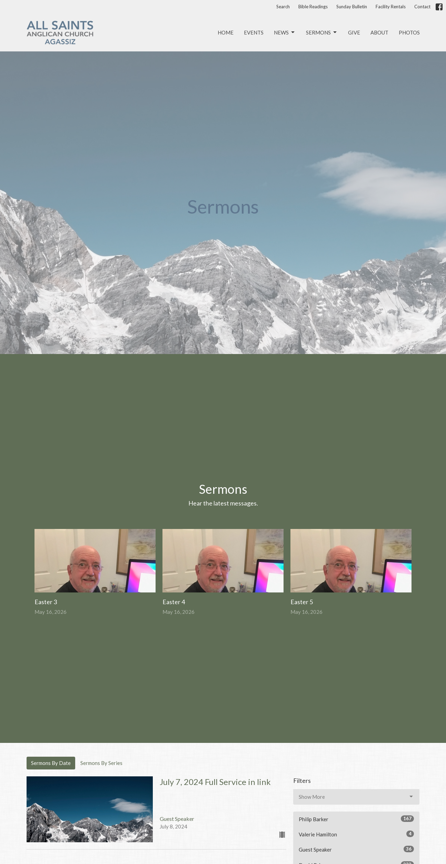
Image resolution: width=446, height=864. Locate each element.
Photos (409, 32)
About (379, 32)
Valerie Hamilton (356, 834)
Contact (422, 6)
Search (283, 6)
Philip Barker (356, 818)
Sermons (322, 32)
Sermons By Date (51, 763)
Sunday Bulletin (351, 6)
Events (254, 32)
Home (226, 32)
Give (354, 32)
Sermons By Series (101, 763)
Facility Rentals (391, 6)
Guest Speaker (356, 849)
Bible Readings (313, 6)
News (285, 32)
